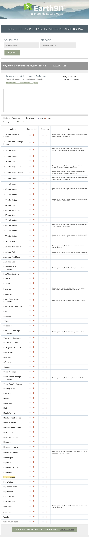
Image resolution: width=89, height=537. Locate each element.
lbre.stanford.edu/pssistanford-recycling (22, 83)
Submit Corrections (24, 122)
